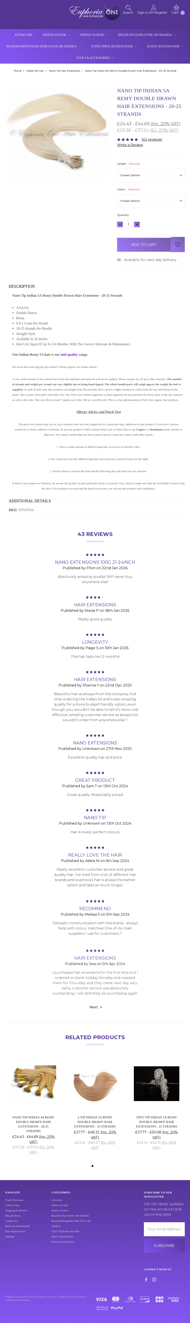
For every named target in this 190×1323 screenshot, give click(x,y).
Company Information (17, 1300)
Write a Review (130, 145)
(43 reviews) (151, 139)
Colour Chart (12, 1209)
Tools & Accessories (95, 58)
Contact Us (11, 1225)
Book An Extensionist (17, 1230)
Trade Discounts (14, 1204)
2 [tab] (97, 1166)
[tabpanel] (33, 1109)
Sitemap (9, 1240)
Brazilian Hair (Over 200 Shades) (146, 34)
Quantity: (123, 215)
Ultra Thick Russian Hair (113, 46)
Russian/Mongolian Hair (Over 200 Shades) (44, 46)
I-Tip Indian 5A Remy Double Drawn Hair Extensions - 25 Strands (95, 1122)
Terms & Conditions (57, 1296)
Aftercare (23, 34)
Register (160, 13)
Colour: (128, 189)
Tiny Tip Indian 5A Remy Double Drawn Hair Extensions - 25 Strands (156, 1122)
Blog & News (12, 1219)
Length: (128, 163)
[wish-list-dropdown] (178, 244)
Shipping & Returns (16, 1214)
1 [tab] (92, 1166)
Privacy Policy (77, 1296)
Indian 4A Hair (56, 34)
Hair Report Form (15, 1235)
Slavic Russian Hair (165, 46)
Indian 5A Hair (94, 34)
